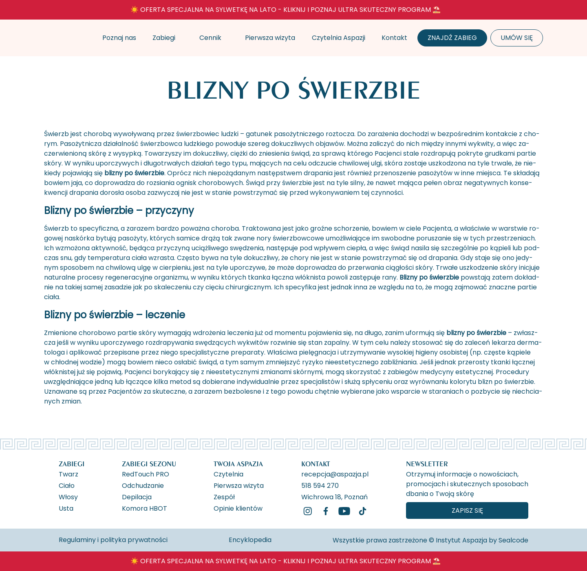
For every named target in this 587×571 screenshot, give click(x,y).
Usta (66, 508)
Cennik (210, 37)
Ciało (67, 485)
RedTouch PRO (145, 474)
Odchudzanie (143, 485)
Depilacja (137, 496)
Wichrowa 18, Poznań (334, 496)
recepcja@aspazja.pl (335, 474)
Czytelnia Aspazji (338, 37)
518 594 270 (320, 485)
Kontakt (394, 37)
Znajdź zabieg (452, 37)
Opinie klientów (238, 508)
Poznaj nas (119, 37)
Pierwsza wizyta (270, 37)
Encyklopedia (250, 540)
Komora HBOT (144, 508)
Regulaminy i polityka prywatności (113, 540)
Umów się (517, 37)
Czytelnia (228, 474)
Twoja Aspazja (238, 463)
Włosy (68, 496)
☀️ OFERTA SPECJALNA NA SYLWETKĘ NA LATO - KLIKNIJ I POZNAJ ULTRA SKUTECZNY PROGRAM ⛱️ (285, 9)
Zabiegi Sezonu (149, 463)
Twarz (68, 474)
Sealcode (513, 540)
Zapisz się (467, 510)
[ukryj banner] (508, 11)
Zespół (224, 496)
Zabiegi (163, 37)
